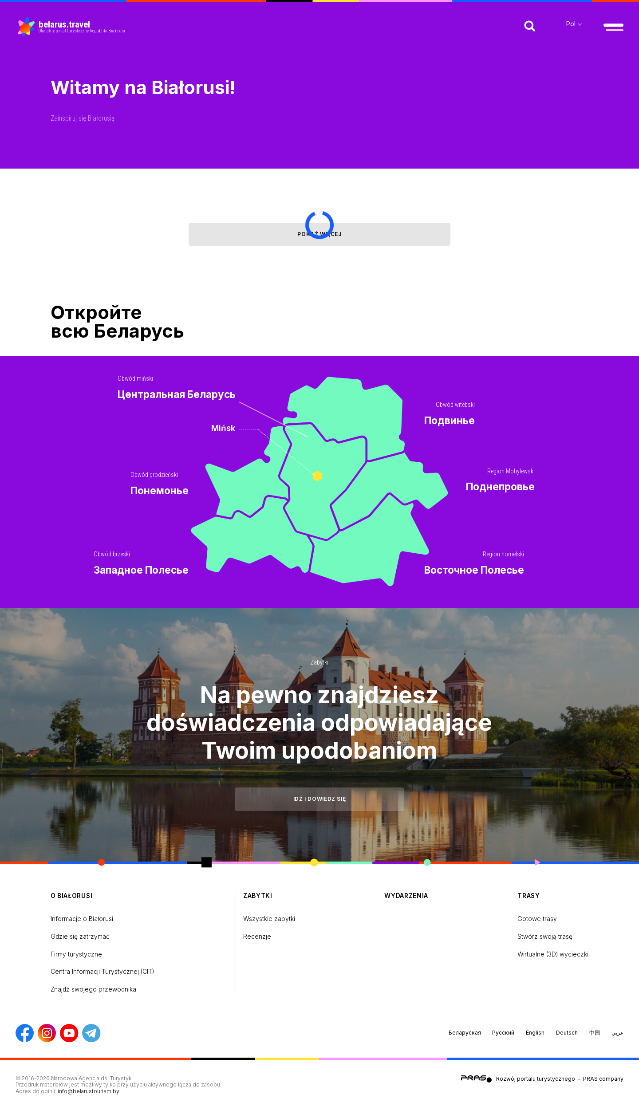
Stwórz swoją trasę (544, 936)
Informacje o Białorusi (82, 918)
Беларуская (465, 1032)
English (535, 1032)
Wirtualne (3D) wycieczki (552, 954)
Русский (503, 1032)
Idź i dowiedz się (319, 798)
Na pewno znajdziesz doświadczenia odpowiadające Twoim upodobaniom (319, 722)
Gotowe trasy (537, 918)
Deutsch (567, 1032)
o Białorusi (72, 895)
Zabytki (319, 662)
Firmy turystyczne (76, 954)
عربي (617, 1032)
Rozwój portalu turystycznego (535, 1078)
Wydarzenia (406, 895)
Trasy (528, 895)
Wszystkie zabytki (269, 918)
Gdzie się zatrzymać (80, 936)
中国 (594, 1032)
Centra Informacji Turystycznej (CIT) (102, 971)
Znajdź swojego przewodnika (93, 989)
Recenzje (257, 936)
